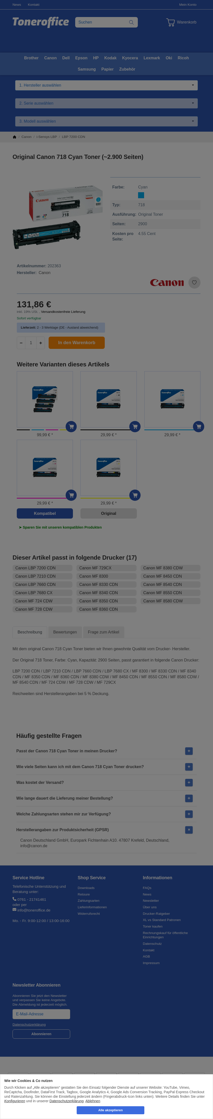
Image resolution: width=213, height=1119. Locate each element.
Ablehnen (92, 1101)
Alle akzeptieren (110, 1110)
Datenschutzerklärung (67, 1101)
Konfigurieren (14, 1101)
